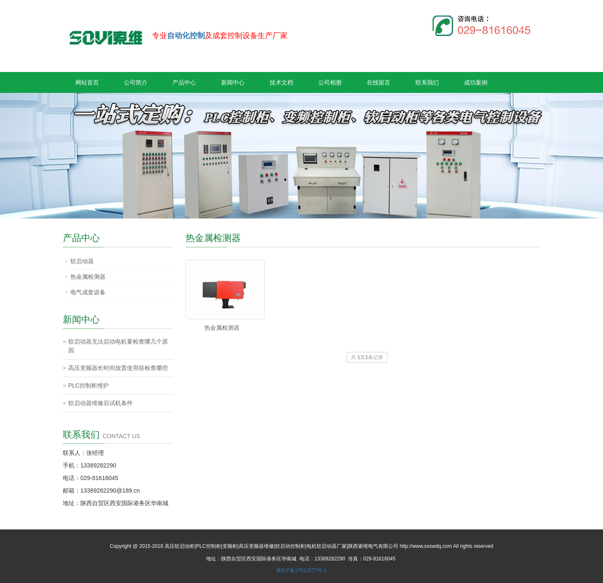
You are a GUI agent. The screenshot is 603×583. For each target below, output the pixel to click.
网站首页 (87, 82)
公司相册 (330, 82)
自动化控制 (186, 35)
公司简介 (135, 82)
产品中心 (184, 82)
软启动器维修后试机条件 (100, 403)
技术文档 (281, 82)
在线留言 (378, 82)
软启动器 (82, 261)
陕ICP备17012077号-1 (301, 570)
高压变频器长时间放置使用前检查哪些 (118, 368)
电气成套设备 (88, 292)
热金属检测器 (222, 327)
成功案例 (475, 82)
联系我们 (427, 82)
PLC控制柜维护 (88, 385)
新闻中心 (233, 82)
